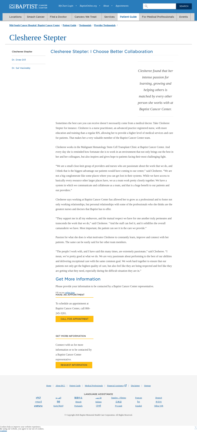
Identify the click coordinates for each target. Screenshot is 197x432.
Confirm (3, 431)
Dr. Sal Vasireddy (21, 68)
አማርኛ (38, 397)
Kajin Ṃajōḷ (58, 406)
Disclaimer (135, 385)
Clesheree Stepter (22, 51)
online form (70, 292)
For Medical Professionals (158, 16)
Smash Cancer (36, 16)
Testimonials (85, 25)
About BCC (60, 385)
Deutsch (158, 398)
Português (78, 406)
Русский (118, 406)
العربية (58, 398)
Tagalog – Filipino (118, 398)
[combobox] (160, 6)
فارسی (98, 398)
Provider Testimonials (105, 25)
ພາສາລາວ (38, 406)
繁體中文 (78, 398)
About (106, 6)
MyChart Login (66, 6)
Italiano (98, 402)
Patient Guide (128, 16)
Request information (74, 365)
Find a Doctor (58, 16)
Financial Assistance (115, 385)
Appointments (122, 6)
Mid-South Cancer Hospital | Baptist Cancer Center (34, 25)
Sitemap (147, 385)
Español (138, 406)
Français (138, 398)
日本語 (119, 402)
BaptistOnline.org (88, 6)
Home (48, 385)
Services (109, 16)
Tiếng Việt (158, 406)
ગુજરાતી (38, 402)
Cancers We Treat (85, 16)
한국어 (159, 402)
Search (183, 6)
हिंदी (58, 402)
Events (183, 16)
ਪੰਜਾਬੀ (98, 406)
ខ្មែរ (138, 402)
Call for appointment (74, 319)
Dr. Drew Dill (19, 59)
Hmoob (78, 402)
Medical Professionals (94, 385)
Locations (15, 16)
